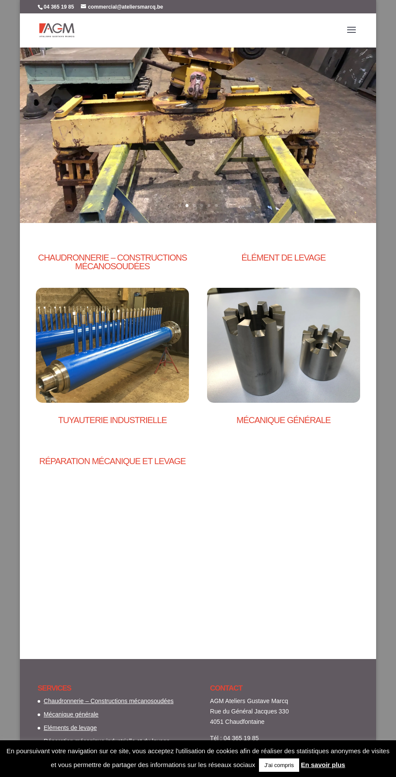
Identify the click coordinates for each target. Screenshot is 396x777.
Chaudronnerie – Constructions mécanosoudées (108, 700)
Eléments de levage (70, 727)
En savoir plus (323, 764)
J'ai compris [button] (279, 765)
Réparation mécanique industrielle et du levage (198, 111)
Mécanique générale (71, 714)
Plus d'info (198, 162)
